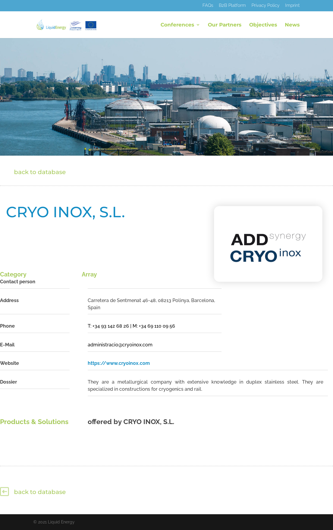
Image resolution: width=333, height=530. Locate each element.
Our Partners (224, 25)
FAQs (207, 5)
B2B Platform (232, 5)
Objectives (263, 25)
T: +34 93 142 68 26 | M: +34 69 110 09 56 (131, 326)
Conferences (177, 25)
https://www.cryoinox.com (119, 363)
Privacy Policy (265, 5)
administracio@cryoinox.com (120, 345)
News (292, 25)
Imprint (292, 5)
